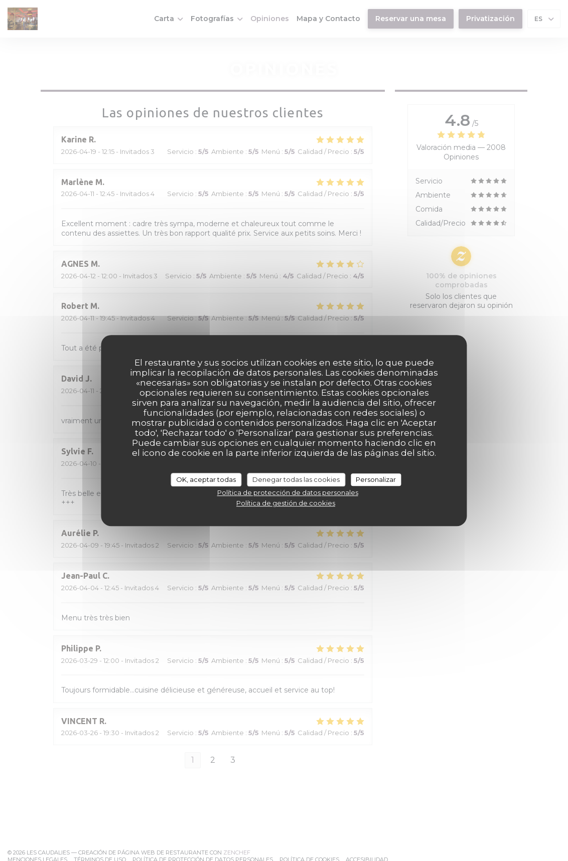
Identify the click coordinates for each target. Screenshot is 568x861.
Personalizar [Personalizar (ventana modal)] (376, 479)
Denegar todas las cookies (296, 479)
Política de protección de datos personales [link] (287, 492)
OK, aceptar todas (206, 479)
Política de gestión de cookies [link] (285, 503)
